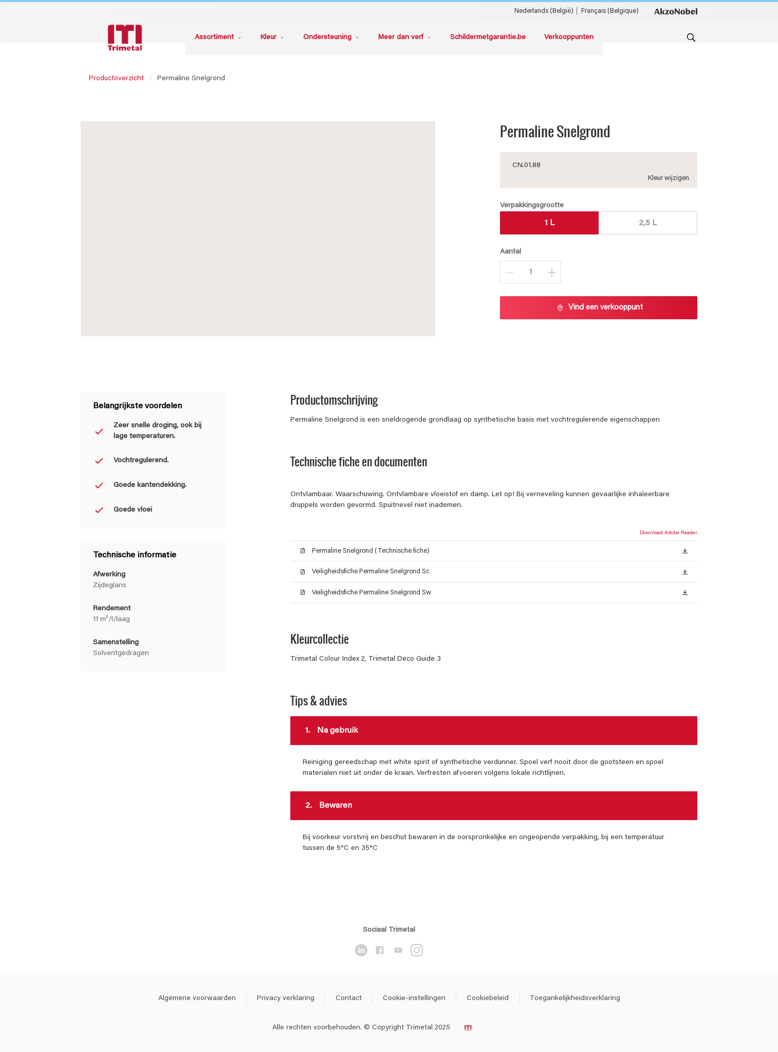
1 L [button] (549, 223)
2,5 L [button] (648, 223)
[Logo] (127, 38)
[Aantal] (530, 272)
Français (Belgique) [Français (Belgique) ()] (610, 11)
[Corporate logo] (675, 10)
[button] (685, 550)
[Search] (691, 37)
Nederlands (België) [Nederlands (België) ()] (543, 11)
